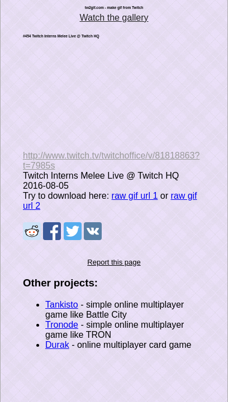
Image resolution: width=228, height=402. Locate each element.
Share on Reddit (32, 231)
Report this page (113, 262)
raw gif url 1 (135, 195)
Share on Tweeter (73, 231)
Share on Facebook (52, 231)
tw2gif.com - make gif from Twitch (114, 7)
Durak (57, 345)
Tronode (61, 324)
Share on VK (93, 231)
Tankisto (61, 304)
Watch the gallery (113, 17)
